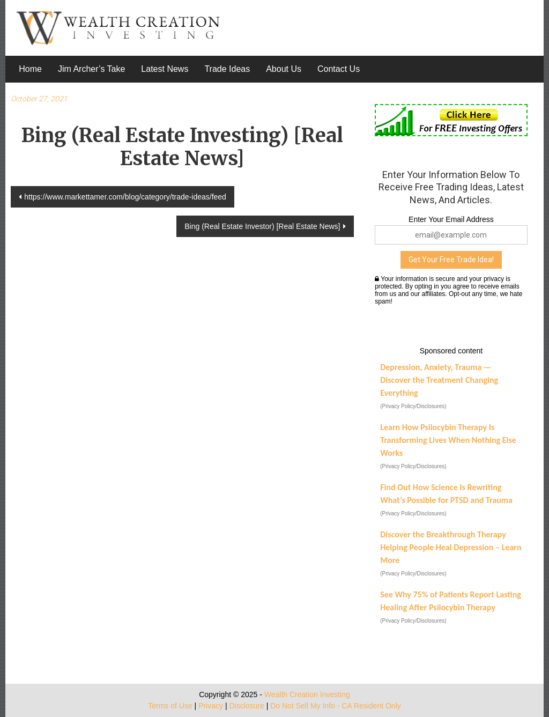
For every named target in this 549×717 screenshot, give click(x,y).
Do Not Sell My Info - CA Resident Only (335, 705)
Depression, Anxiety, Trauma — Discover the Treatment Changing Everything (439, 380)
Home (30, 68)
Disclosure (246, 705)
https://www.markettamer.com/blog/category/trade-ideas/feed (125, 197)
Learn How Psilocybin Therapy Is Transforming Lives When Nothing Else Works (448, 440)
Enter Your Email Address (451, 219)
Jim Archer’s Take (91, 68)
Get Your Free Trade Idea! (451, 259)
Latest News (164, 68)
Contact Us (338, 68)
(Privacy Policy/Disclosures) (413, 406)
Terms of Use (170, 705)
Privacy (210, 705)
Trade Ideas (227, 68)
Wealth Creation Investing (307, 694)
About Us (283, 68)
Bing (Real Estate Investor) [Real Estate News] (262, 226)
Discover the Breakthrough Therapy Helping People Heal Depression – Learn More (450, 547)
